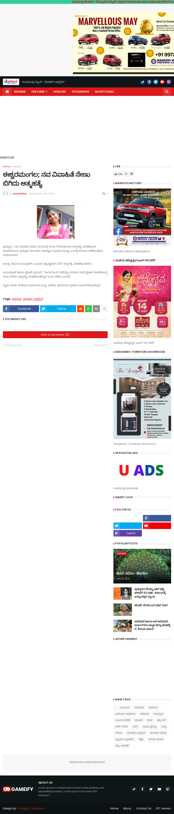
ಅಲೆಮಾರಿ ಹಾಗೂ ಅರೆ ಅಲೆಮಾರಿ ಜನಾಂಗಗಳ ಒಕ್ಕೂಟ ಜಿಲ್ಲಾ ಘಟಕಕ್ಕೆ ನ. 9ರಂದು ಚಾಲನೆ (152, 625)
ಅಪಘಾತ (139, 707)
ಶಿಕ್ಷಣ (141, 739)
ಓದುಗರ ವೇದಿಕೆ (122, 720)
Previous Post (13, 345)
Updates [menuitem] (59, 92)
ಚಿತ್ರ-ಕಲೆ (161, 720)
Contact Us (143, 808)
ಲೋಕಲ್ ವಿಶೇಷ (158, 733)
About (127, 808)
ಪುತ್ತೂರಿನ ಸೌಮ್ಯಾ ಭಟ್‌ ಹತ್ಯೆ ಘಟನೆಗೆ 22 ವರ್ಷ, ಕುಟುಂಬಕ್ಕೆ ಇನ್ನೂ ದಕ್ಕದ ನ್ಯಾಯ (150, 593)
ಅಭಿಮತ (144, 714)
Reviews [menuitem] (20, 92)
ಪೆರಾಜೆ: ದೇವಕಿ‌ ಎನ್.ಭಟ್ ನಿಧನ (151, 605)
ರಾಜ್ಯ (164, 726)
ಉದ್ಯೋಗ (158, 714)
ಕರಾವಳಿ (138, 720)
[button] (167, 91)
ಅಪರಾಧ (17, 166)
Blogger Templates (31, 808)
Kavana (125, 707)
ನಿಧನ (135, 726)
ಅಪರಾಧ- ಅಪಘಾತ (125, 714)
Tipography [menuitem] (80, 92)
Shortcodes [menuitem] (104, 92)
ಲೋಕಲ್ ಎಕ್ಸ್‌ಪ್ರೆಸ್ (33, 299)
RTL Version (163, 808)
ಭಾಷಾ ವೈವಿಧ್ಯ (150, 726)
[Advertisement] (87, 129)
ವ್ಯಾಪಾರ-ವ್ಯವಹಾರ (124, 739)
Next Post (100, 345)
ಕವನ (149, 720)
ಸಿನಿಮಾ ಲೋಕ (156, 739)
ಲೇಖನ (118, 733)
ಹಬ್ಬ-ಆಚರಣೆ (122, 745)
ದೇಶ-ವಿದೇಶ (121, 726)
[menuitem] (7, 91)
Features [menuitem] (38, 92)
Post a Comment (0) (55, 335)
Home (7, 166)
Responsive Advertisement (87, 762)
